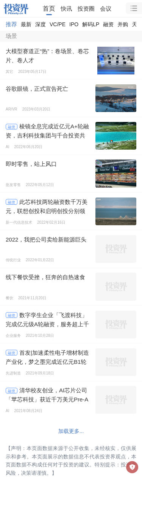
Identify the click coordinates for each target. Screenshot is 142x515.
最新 (26, 24)
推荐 (11, 24)
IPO (73, 24)
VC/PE (58, 24)
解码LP (90, 24)
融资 (108, 24)
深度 (40, 24)
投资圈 (86, 8)
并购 (122, 24)
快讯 (66, 8)
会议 (105, 8)
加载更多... (71, 431)
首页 (49, 8)
